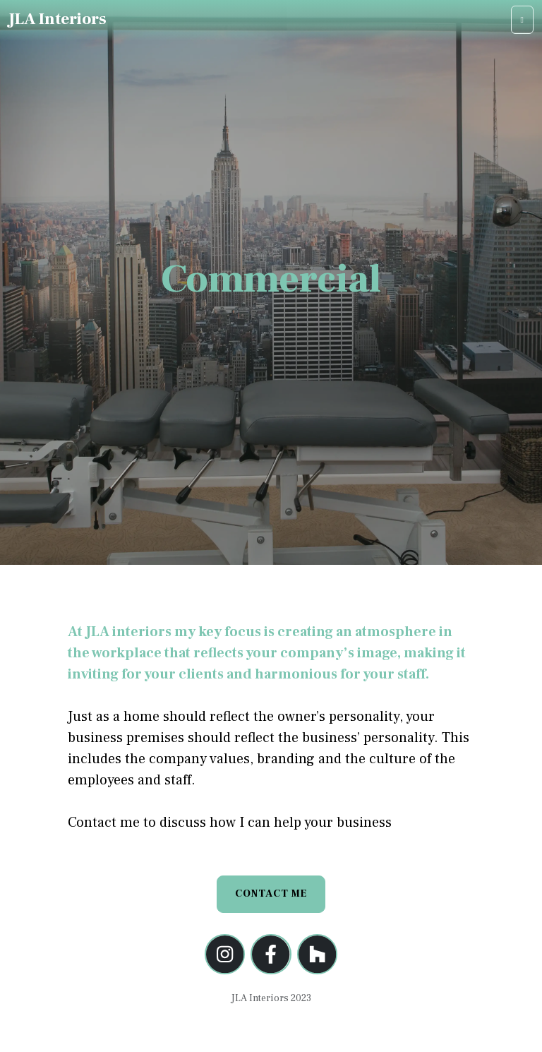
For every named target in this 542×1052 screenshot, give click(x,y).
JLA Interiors (57, 19)
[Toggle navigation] (522, 20)
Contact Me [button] (271, 893)
